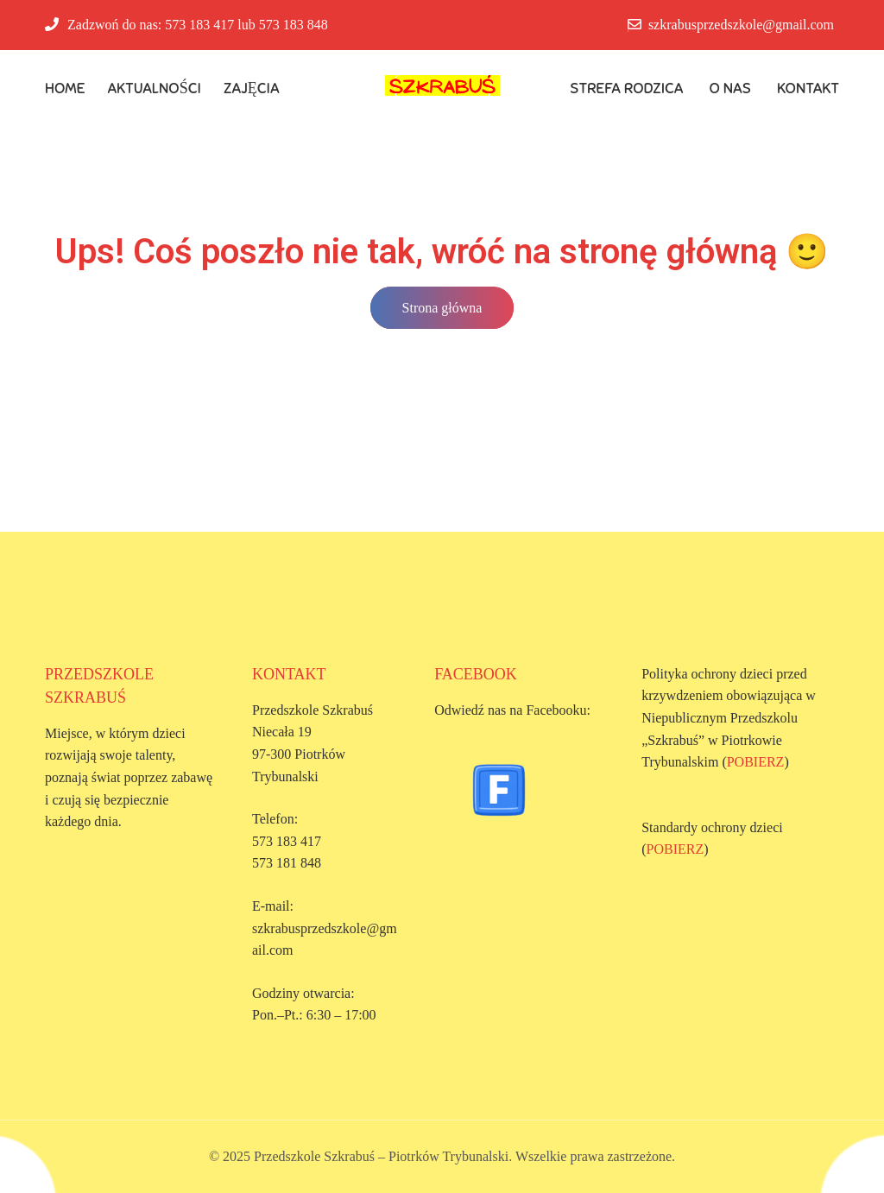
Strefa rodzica (627, 88)
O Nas (731, 88)
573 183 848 (293, 24)
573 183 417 (199, 24)
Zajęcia (252, 88)
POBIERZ (756, 761)
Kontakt (808, 88)
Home (65, 88)
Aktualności (154, 88)
